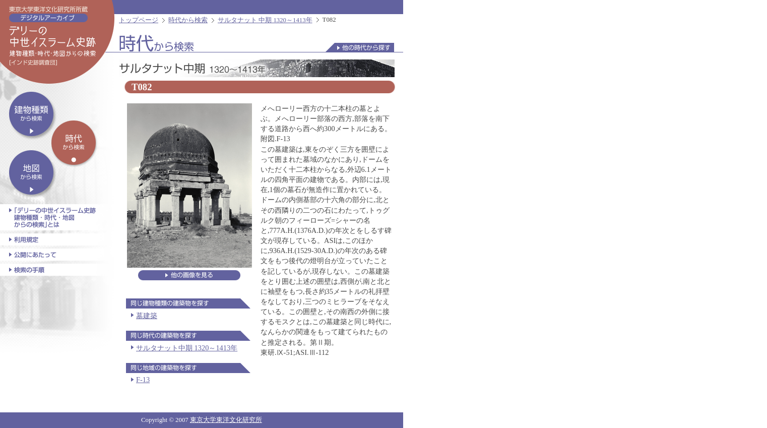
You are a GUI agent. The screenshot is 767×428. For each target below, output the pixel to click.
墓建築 (146, 316)
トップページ (138, 20)
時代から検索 (188, 20)
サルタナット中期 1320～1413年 (186, 348)
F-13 (143, 380)
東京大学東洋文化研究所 (226, 419)
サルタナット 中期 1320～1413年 (265, 20)
